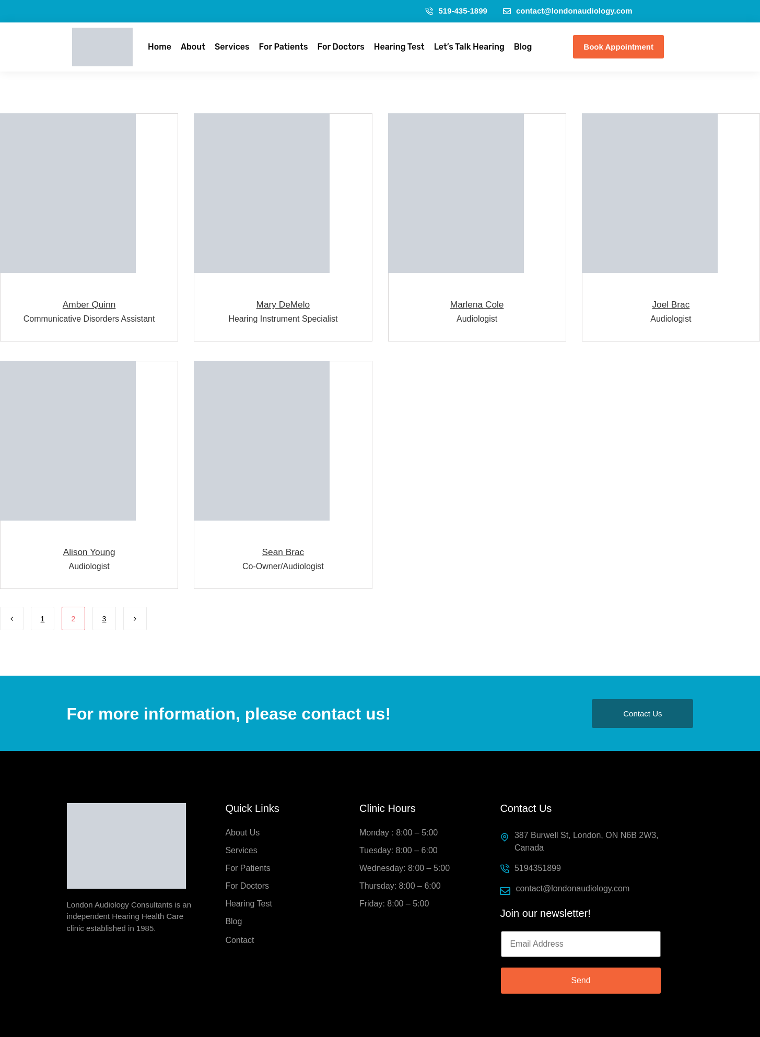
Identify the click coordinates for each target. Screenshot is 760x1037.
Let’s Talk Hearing (469, 47)
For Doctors (340, 47)
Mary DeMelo (283, 304)
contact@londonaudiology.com (568, 10)
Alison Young (89, 551)
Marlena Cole (477, 304)
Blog (523, 47)
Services (232, 47)
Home (159, 47)
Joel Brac (670, 304)
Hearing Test (399, 47)
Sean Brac (283, 551)
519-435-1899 (456, 10)
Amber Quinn (88, 304)
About (193, 47)
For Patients (283, 47)
